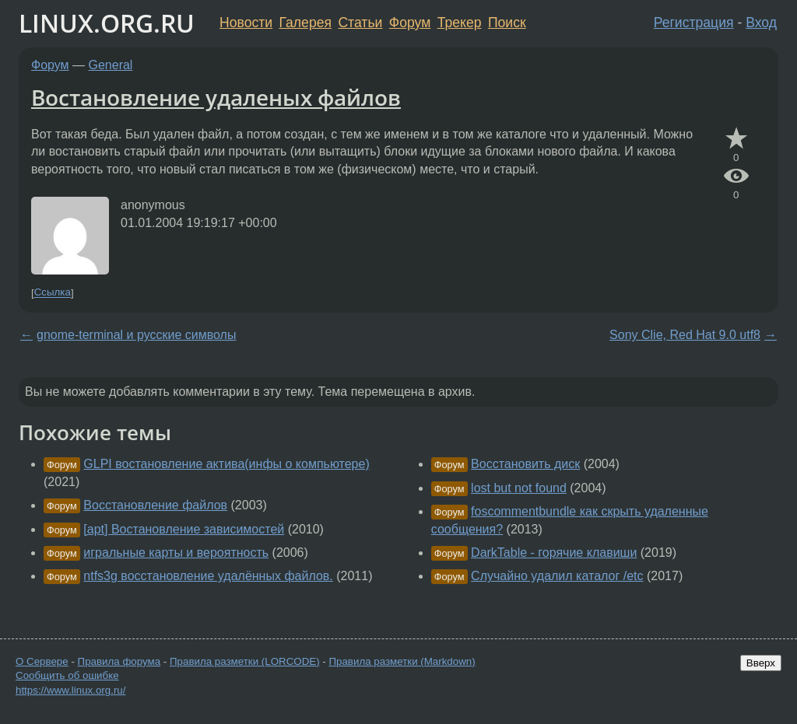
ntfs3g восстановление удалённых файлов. (207, 575)
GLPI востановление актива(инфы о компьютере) (226, 463)
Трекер (459, 22)
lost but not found (519, 488)
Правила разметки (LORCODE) (245, 661)
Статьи (360, 22)
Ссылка (52, 293)
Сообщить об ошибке (67, 675)
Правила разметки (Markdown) (401, 661)
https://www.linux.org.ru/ (70, 690)
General (111, 65)
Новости (245, 22)
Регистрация (694, 22)
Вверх (760, 663)
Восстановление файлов (155, 505)
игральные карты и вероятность (176, 552)
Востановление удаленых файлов (216, 97)
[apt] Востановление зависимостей (183, 529)
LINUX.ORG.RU (107, 23)
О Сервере (42, 661)
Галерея (305, 22)
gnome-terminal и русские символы (136, 334)
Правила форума (119, 661)
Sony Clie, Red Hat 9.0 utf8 (684, 334)
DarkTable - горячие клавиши (554, 552)
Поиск (507, 22)
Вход (761, 22)
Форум (409, 22)
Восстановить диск (525, 463)
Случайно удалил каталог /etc (557, 575)
